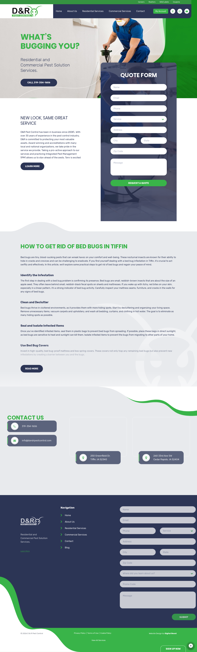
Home (59, 11)
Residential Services (92, 11)
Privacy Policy (79, 633)
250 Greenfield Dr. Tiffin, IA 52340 (100, 429)
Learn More (25, 578)
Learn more (32, 166)
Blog (67, 547)
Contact (140, 11)
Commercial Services (120, 11)
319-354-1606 (29, 408)
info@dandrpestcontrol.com (36, 422)
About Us (72, 11)
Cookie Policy (105, 633)
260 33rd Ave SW (166, 429)
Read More (31, 368)
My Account (160, 11)
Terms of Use (92, 633)
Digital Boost (171, 633)
